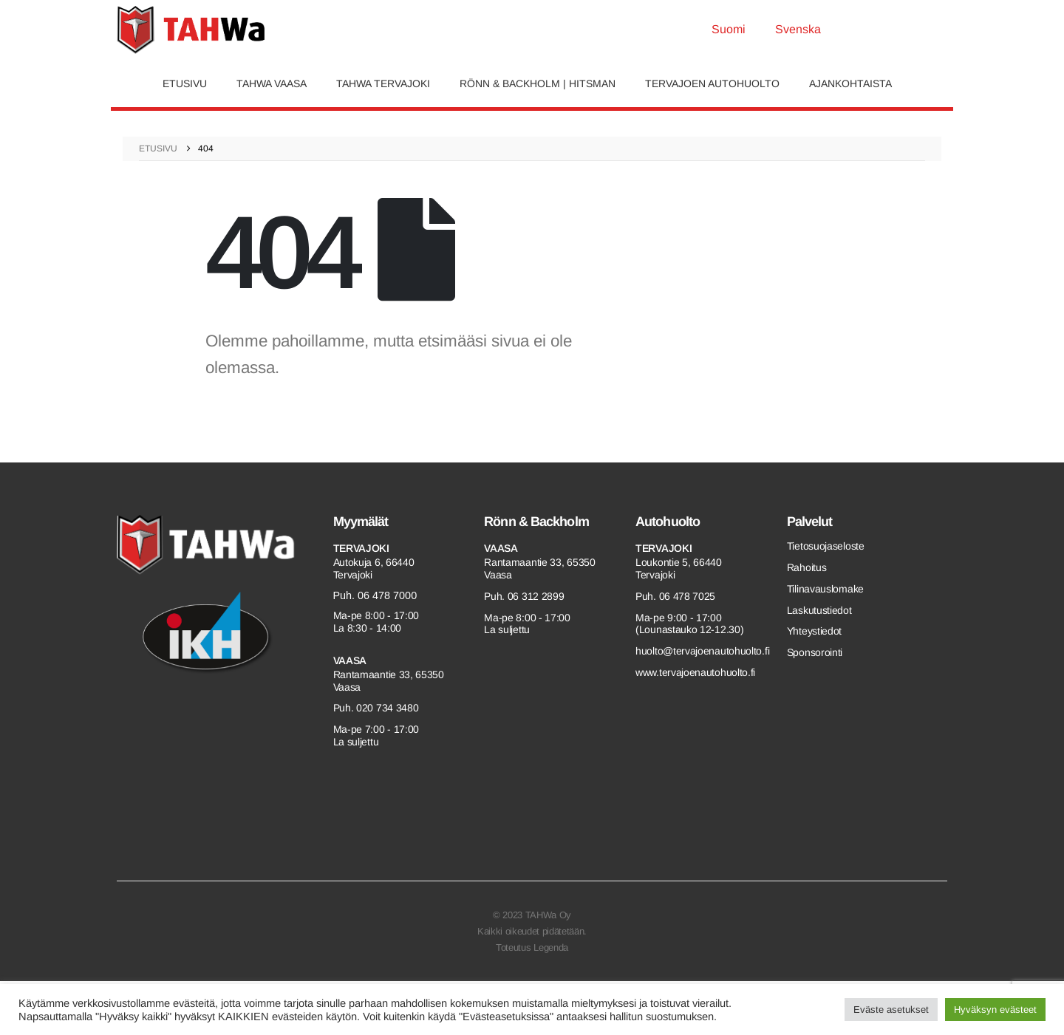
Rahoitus (807, 567)
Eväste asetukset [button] (891, 1009)
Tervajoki (361, 548)
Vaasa (350, 660)
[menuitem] (728, 30)
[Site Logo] (191, 30)
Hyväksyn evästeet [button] (995, 1009)
